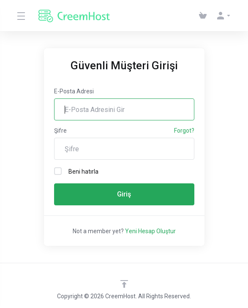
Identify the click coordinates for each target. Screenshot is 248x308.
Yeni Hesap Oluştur (150, 231)
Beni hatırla (76, 171)
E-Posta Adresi (74, 91)
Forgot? (184, 130)
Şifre (60, 130)
